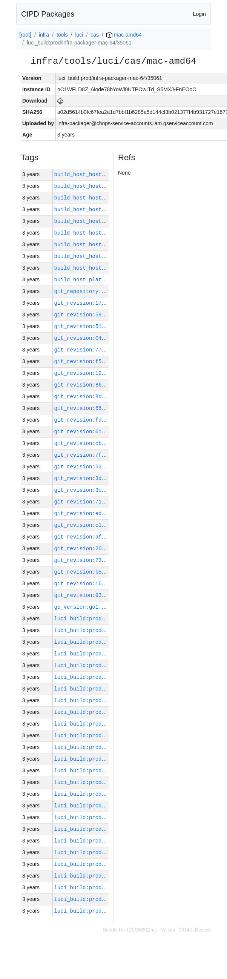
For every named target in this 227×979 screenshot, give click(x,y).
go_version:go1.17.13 (86, 607)
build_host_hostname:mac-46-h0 (100, 268)
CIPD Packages (47, 14)
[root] (25, 35)
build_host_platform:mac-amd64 (100, 279)
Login (199, 14)
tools (62, 35)
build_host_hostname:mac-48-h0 (100, 221)
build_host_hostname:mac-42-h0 (100, 232)
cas (94, 35)
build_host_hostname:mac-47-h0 (100, 186)
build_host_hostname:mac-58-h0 (100, 244)
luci (79, 35)
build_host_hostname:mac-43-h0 (100, 174)
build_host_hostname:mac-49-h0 (100, 197)
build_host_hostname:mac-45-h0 (100, 209)
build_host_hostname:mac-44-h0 (100, 256)
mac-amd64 (124, 35)
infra (44, 35)
